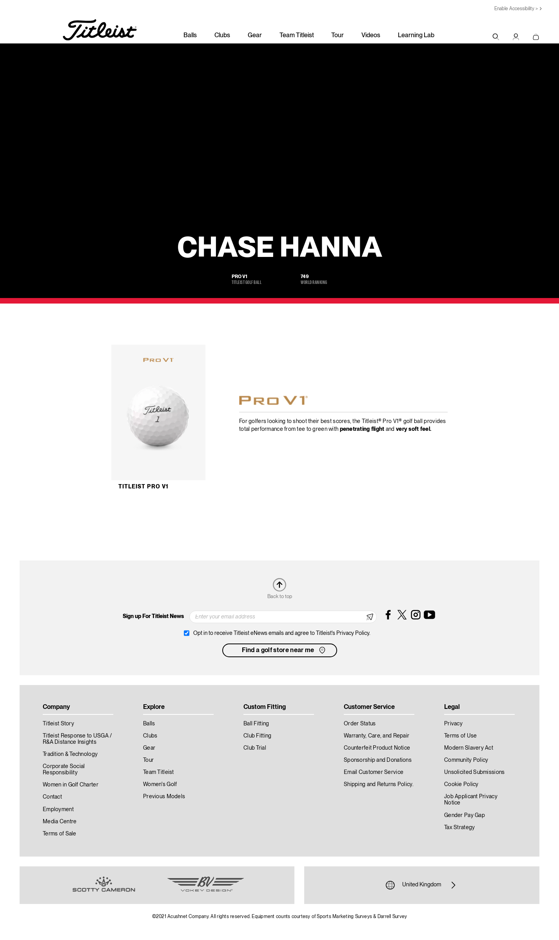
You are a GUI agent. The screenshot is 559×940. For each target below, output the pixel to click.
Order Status (360, 723)
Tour (337, 35)
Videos (370, 35)
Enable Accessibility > (516, 9)
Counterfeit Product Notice (377, 748)
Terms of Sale (59, 834)
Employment (58, 809)
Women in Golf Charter (70, 785)
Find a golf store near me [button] (284, 650)
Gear (255, 35)
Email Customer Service (373, 772)
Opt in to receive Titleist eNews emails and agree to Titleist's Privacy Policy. (281, 633)
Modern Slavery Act (468, 748)
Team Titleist (297, 35)
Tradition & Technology (70, 754)
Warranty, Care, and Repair (376, 736)
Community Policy (466, 760)
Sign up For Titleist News (153, 616)
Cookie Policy (461, 784)
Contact (52, 797)
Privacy (453, 723)
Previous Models (164, 796)
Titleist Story (58, 723)
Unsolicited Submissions (474, 772)
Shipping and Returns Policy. (379, 784)
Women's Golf (160, 784)
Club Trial (254, 748)
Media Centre (59, 821)
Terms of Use (460, 736)
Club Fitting (257, 736)
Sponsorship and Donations (378, 760)
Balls (190, 35)
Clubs (222, 35)
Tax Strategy (459, 827)
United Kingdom (421, 885)
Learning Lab (416, 35)
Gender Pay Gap (464, 815)
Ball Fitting (256, 723)
